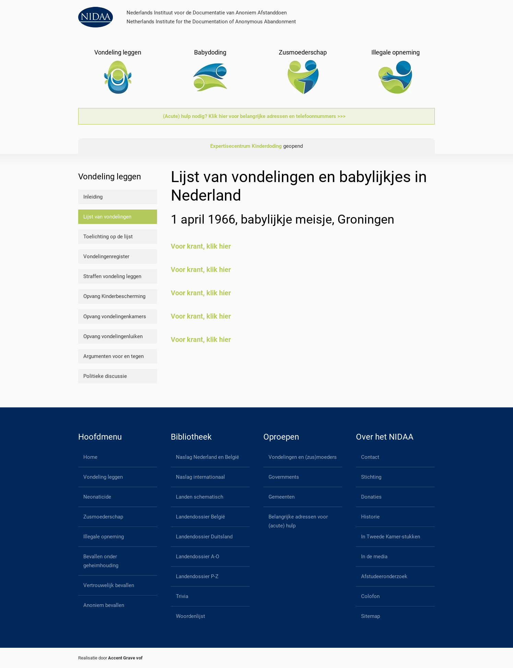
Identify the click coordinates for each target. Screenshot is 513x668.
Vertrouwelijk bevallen (108, 585)
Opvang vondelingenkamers (114, 316)
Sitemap (370, 616)
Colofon (370, 596)
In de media (374, 556)
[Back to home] (95, 17)
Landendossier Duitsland (204, 537)
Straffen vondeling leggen (112, 276)
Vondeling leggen (103, 477)
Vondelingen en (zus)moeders (303, 457)
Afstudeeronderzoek (384, 576)
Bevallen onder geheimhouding (100, 561)
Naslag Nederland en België (207, 457)
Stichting (371, 477)
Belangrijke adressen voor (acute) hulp (298, 521)
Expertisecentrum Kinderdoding (246, 146)
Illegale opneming (103, 537)
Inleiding (93, 197)
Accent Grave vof (125, 657)
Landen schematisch (199, 497)
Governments (284, 477)
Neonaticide (97, 497)
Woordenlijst (190, 616)
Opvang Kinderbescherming (114, 296)
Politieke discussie (105, 376)
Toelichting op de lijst (108, 237)
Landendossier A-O (197, 556)
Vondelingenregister (106, 256)
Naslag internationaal (200, 477)
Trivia (182, 596)
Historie (370, 517)
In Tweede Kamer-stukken (390, 537)
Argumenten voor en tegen (113, 356)
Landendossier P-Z (197, 576)
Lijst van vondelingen (107, 217)
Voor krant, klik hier (201, 246)
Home (90, 457)
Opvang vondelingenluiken (113, 336)
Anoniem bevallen (103, 605)
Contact (370, 457)
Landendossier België (200, 517)
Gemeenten (282, 497)
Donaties (371, 497)
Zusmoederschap (103, 517)
